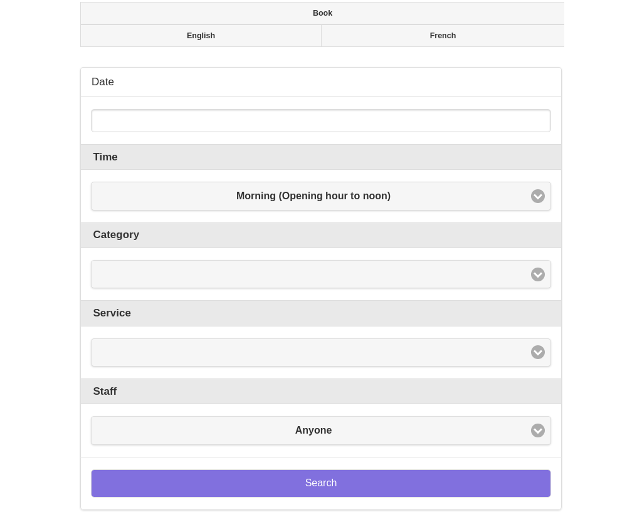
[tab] (321, 13)
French (443, 35)
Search (321, 482)
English (201, 35)
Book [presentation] (322, 13)
